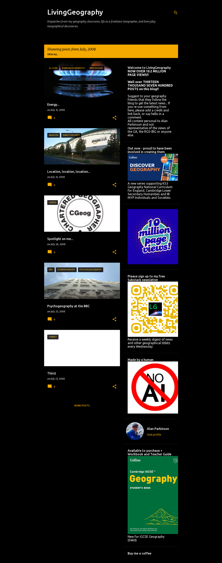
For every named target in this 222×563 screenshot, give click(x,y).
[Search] (175, 12)
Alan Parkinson (158, 428)
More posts (82, 405)
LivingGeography (75, 12)
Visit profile (154, 434)
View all (52, 54)
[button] (114, 118)
